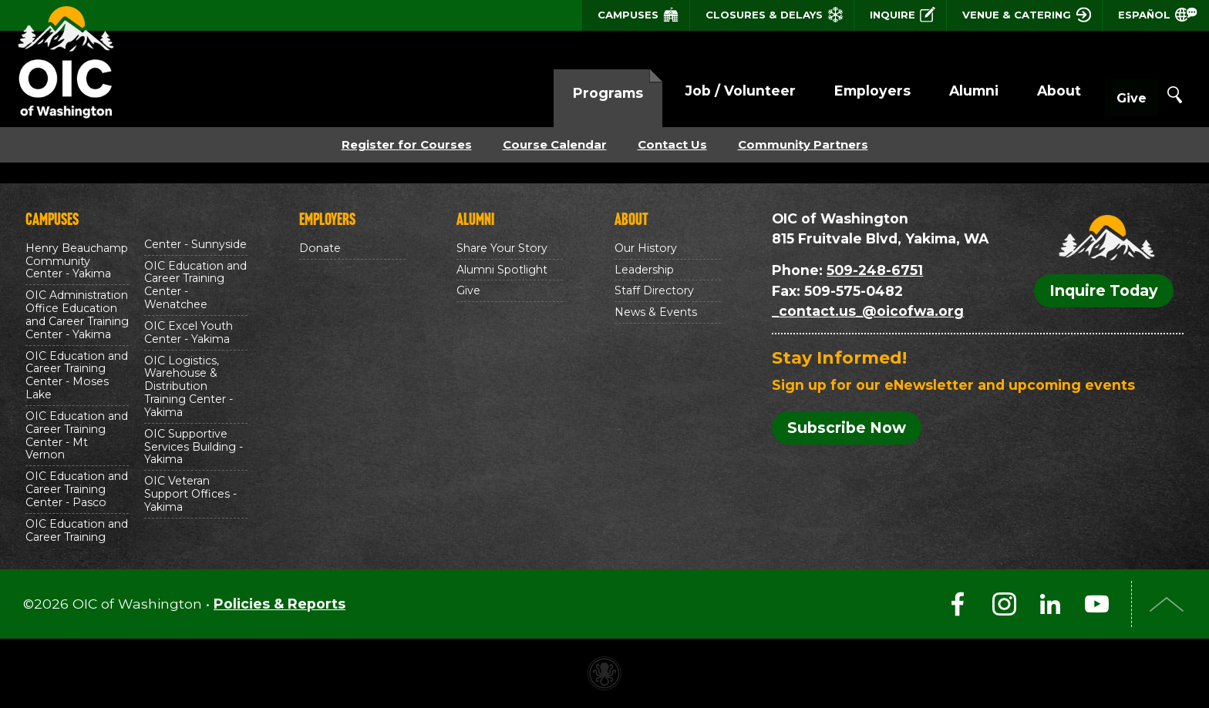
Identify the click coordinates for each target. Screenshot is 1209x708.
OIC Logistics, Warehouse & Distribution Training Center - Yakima (188, 386)
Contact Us (672, 145)
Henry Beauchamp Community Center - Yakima (76, 261)
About (1027, 90)
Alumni (942, 90)
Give (1116, 92)
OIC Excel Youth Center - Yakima (188, 332)
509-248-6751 (875, 270)
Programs (576, 93)
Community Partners (803, 145)
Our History (646, 248)
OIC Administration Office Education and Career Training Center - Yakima (77, 314)
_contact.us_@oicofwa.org (868, 311)
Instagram (1004, 604)
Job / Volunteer (709, 90)
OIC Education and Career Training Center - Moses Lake (76, 375)
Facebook (957, 604)
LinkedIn (1050, 604)
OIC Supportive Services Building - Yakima (193, 447)
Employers (841, 90)
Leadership (644, 270)
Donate (320, 248)
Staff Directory (654, 290)
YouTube (1096, 604)
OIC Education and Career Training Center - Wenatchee (195, 285)
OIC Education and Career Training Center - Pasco (76, 489)
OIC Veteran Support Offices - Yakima (190, 494)
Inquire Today (1103, 290)
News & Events (656, 312)
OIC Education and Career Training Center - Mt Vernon (76, 435)
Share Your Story (501, 248)
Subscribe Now (846, 427)
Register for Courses (407, 145)
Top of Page (1166, 604)
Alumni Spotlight (501, 270)
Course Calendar (555, 145)
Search (1174, 94)
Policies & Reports (279, 604)
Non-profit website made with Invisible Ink (604, 673)
